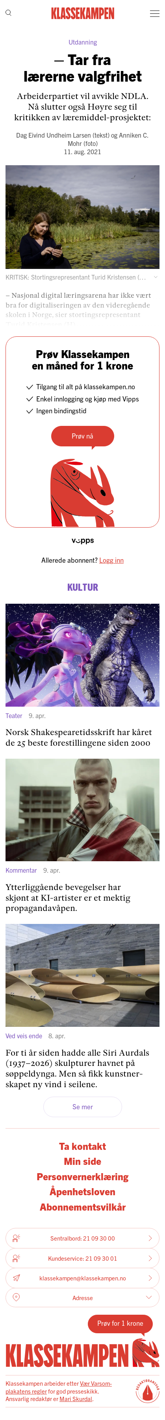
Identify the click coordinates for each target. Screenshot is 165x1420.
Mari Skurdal (75, 1398)
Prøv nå (82, 435)
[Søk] (8, 14)
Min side (82, 1161)
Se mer (82, 1106)
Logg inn (111, 560)
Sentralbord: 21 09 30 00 (82, 1238)
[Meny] (154, 13)
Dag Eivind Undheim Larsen (53, 135)
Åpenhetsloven (82, 1191)
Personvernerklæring (82, 1176)
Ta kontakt (82, 1146)
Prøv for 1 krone (120, 1323)
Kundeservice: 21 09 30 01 (82, 1258)
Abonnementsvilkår (83, 1206)
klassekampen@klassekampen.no (82, 1278)
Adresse (82, 1297)
